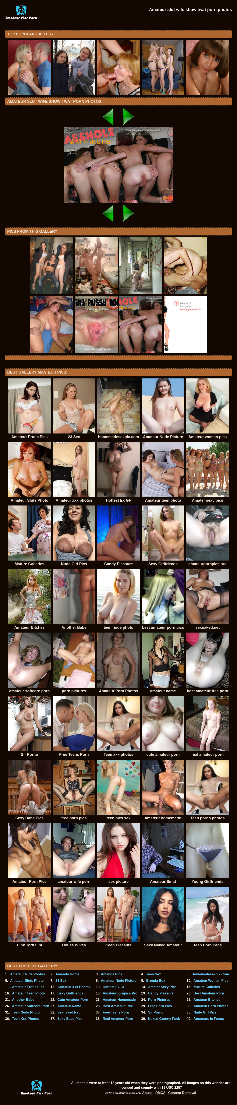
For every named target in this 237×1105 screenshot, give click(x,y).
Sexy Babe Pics (69, 1019)
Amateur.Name (69, 1006)
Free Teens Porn (116, 1012)
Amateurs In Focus (209, 1019)
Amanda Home (67, 974)
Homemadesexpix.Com (210, 974)
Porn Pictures (159, 999)
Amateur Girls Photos (27, 974)
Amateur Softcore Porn (30, 1006)
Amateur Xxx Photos (74, 987)
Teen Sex (153, 974)
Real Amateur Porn (118, 1019)
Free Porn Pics (160, 1006)
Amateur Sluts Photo (27, 980)
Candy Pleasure (161, 993)
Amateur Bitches (207, 999)
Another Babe (23, 999)
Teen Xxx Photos (25, 1019)
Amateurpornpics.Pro (120, 993)
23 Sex (61, 980)
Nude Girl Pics (205, 1012)
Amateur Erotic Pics (28, 987)
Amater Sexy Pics (162, 987)
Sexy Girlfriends (70, 993)
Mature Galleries (207, 987)
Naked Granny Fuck (164, 1019)
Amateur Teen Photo (28, 993)
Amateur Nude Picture (119, 980)
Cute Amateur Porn (72, 999)
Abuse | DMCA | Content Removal (169, 1093)
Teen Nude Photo (26, 1012)
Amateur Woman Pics (211, 980)
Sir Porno (155, 1012)
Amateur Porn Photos (211, 1006)
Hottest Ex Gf (113, 987)
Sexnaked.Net (68, 1012)
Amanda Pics (111, 974)
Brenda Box (155, 980)
